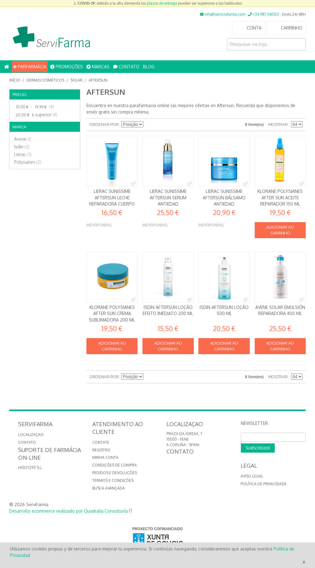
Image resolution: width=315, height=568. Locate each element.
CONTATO (126, 66)
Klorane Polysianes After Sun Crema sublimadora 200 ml (112, 313)
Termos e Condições (113, 480)
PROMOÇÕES (66, 66)
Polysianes (27, 162)
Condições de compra (114, 465)
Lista (170, 124)
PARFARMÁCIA (29, 66)
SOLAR (76, 80)
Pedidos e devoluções (114, 472)
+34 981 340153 (263, 14)
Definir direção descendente (149, 124)
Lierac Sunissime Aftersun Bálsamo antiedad (224, 197)
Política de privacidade (264, 484)
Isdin (21, 146)
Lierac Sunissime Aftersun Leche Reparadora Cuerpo (112, 197)
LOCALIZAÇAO (31, 434)
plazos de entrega (162, 3)
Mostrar (278, 124)
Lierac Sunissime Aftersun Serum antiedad (168, 197)
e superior (35, 115)
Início (14, 80)
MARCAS (98, 66)
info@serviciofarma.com (222, 14)
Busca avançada (108, 488)
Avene (22, 139)
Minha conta (105, 457)
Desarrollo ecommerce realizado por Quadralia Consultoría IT (71, 511)
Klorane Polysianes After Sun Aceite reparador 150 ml (280, 197)
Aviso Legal (252, 476)
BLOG (148, 66)
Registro (101, 450)
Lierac (23, 154)
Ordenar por (104, 124)
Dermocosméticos (45, 80)
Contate (100, 442)
